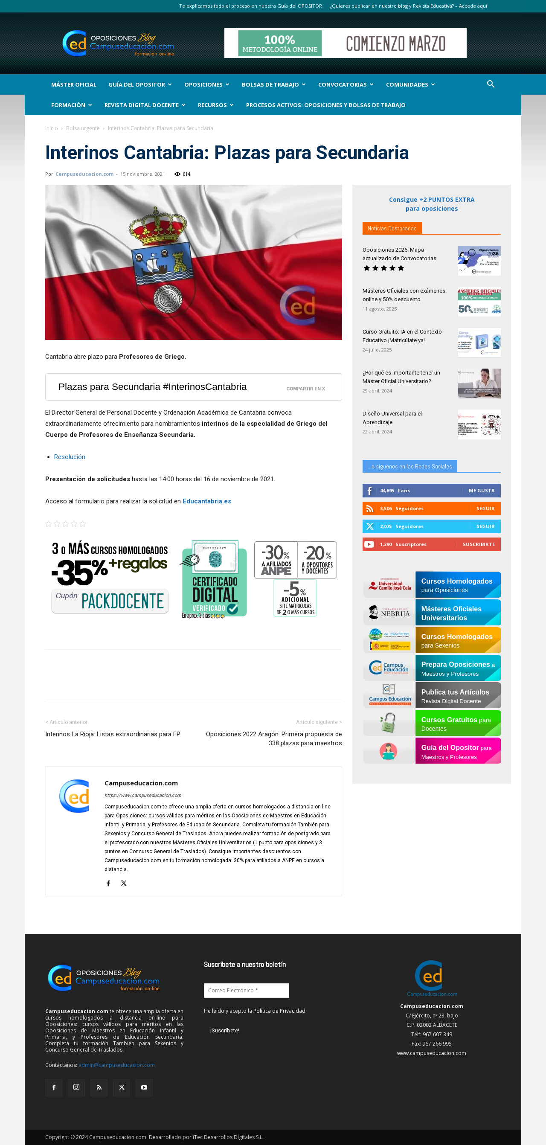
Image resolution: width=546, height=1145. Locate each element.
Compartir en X (306, 388)
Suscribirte (479, 544)
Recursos (216, 105)
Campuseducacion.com (84, 174)
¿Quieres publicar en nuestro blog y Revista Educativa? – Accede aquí (408, 6)
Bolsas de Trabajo (274, 84)
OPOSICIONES (206, 84)
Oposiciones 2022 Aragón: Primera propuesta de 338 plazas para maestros (274, 738)
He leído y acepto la (254, 1010)
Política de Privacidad (279, 1010)
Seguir (485, 508)
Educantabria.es (207, 501)
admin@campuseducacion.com (116, 1065)
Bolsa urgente (83, 128)
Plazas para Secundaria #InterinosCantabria (152, 386)
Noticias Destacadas (392, 228)
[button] (490, 85)
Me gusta (482, 490)
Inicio (51, 128)
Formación (71, 105)
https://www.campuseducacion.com (143, 795)
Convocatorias (346, 84)
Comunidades (410, 84)
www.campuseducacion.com (431, 1053)
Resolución (69, 457)
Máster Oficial (73, 84)
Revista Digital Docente (145, 105)
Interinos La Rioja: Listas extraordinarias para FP (112, 734)
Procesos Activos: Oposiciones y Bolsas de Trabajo (326, 105)
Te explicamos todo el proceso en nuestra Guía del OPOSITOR (250, 6)
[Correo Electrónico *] (246, 990)
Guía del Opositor (140, 84)
